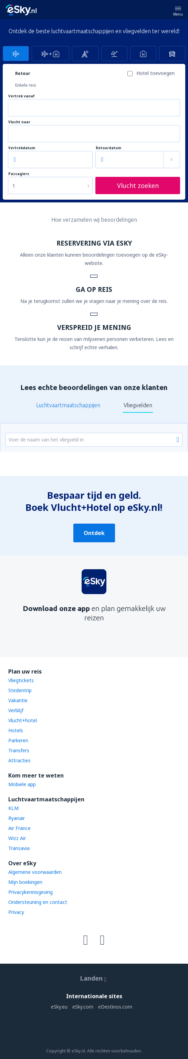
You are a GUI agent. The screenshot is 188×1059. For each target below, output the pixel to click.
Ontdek (94, 533)
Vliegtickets (21, 680)
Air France (19, 828)
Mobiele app (22, 784)
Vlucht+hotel (22, 720)
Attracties (19, 760)
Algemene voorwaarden (35, 872)
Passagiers (18, 174)
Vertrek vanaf (21, 96)
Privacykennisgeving (30, 892)
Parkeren (18, 740)
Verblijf (15, 710)
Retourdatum (108, 148)
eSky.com (82, 1006)
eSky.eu (59, 1006)
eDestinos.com (115, 1006)
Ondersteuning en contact (37, 902)
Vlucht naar (19, 122)
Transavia (19, 848)
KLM (13, 808)
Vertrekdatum (21, 148)
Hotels (15, 730)
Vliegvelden (138, 405)
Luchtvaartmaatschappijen (68, 405)
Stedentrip (20, 690)
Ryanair (16, 818)
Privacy (16, 912)
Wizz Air (17, 838)
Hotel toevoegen (155, 73)
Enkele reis (25, 85)
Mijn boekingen (25, 882)
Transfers (18, 750)
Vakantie (18, 700)
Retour (22, 73)
